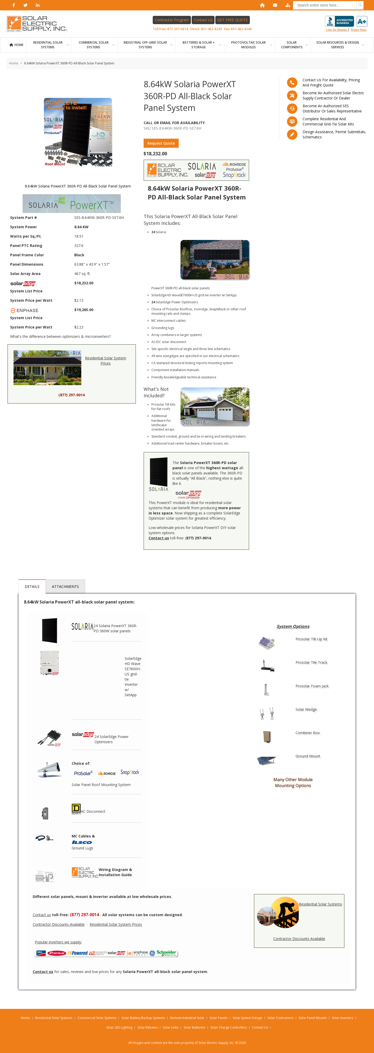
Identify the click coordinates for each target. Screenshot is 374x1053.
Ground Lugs (82, 848)
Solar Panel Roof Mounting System (101, 784)
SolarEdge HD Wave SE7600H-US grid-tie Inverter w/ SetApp (133, 676)
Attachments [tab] (65, 586)
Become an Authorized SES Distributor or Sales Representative (332, 108)
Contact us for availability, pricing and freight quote (331, 82)
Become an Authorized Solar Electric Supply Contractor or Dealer (333, 95)
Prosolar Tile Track (311, 662)
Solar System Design (247, 1018)
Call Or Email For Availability (174, 122)
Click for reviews (346, 23)
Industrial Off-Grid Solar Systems (145, 44)
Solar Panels (219, 1018)
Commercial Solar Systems (94, 44)
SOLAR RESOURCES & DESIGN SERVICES (337, 44)
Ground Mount (308, 756)
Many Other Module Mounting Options (293, 782)
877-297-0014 (177, 29)
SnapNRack (217, 309)
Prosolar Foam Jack (312, 685)
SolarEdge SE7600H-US (174, 295)
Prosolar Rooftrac (179, 309)
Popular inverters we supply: (58, 942)
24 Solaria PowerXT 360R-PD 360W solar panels (104, 625)
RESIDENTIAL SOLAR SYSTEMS (48, 44)
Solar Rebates (147, 1027)
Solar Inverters (342, 1018)
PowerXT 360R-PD (164, 288)
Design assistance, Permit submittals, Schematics (334, 134)
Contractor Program (172, 19)
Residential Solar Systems (299, 913)
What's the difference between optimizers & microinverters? (60, 336)
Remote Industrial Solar (187, 1018)
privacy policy (358, 29)
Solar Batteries (194, 1027)
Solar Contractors (280, 1018)
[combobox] (328, 5)
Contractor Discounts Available (299, 938)
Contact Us (203, 19)
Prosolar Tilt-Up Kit (312, 638)
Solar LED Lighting (119, 1027)
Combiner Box (308, 732)
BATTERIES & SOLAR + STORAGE (199, 44)
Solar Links (170, 1027)
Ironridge (201, 309)
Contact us (42, 914)
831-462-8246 (241, 29)
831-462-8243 (211, 29)
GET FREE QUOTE (232, 19)
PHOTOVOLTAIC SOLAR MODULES (248, 44)
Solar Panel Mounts (313, 1018)
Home (19, 45)
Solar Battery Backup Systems (143, 1018)
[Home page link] (39, 23)
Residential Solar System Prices (70, 368)
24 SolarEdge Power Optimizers (100, 736)
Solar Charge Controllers (228, 1027)
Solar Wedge (306, 709)
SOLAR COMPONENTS (292, 44)
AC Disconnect (88, 809)
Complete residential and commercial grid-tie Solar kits (328, 121)
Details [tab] (32, 586)
